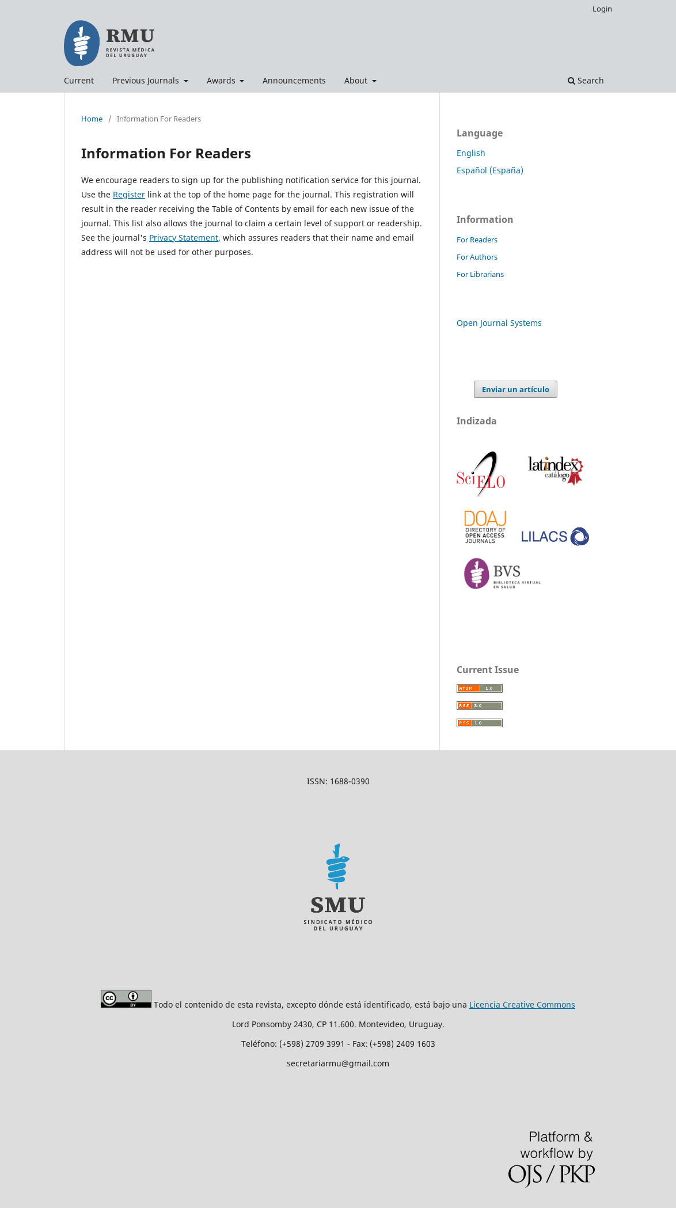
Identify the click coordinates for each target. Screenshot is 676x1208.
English (471, 152)
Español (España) (490, 170)
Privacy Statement (183, 237)
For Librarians (480, 274)
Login (602, 8)
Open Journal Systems (499, 322)
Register (129, 194)
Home (91, 118)
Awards (222, 80)
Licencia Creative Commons (522, 1004)
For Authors (477, 257)
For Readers (477, 239)
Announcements (294, 80)
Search (586, 80)
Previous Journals (146, 80)
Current (79, 80)
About (357, 80)
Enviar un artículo (515, 389)
